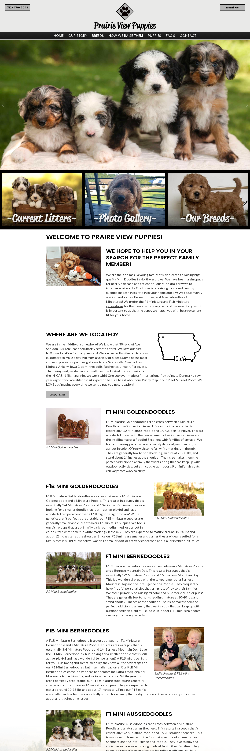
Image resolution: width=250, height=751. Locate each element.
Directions (57, 394)
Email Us (232, 7)
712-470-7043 (17, 7)
